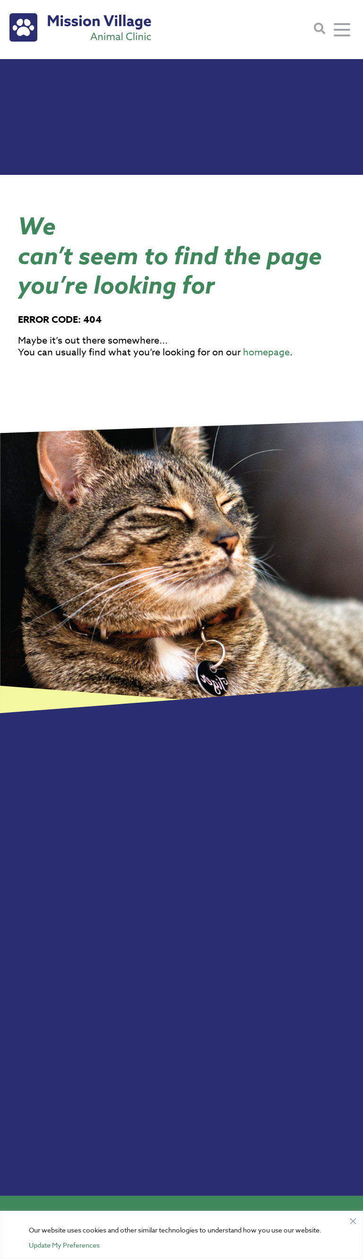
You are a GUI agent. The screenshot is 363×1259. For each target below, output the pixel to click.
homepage (266, 352)
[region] (181, 1235)
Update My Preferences (64, 1245)
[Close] (353, 1219)
